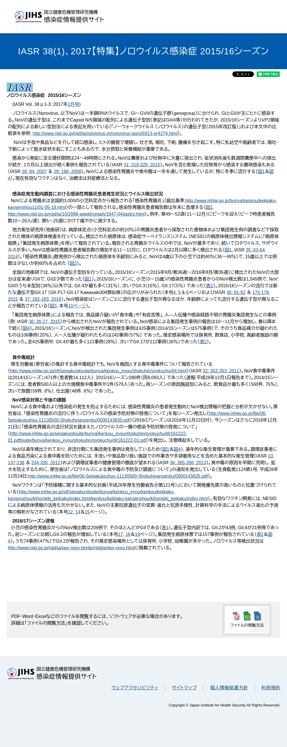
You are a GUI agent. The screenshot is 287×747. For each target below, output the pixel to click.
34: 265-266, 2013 (188, 462)
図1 (261, 171)
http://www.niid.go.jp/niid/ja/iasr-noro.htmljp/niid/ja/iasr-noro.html (71, 547)
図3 (53, 306)
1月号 (73, 104)
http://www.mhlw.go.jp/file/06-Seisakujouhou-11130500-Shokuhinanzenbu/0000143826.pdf (118, 476)
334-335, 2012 (45, 462)
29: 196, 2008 (67, 171)
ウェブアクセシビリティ (135, 687)
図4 (26, 328)
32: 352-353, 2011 (221, 370)
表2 (203, 341)
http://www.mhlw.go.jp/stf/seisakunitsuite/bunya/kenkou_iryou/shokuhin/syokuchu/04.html (98, 370)
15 (87, 512)
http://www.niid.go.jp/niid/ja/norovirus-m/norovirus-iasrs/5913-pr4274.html (105, 133)
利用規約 (270, 687)
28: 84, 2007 (34, 171)
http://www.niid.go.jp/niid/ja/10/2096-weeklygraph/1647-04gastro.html (76, 214)
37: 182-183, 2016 (43, 299)
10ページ (77, 306)
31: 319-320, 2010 (142, 164)
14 (77, 512)
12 (70, 512)
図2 (73, 263)
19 (137, 534)
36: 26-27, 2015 (44, 321)
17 (120, 534)
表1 (209, 285)
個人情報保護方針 (229, 687)
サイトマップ (184, 687)
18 (128, 534)
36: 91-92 (236, 292)
